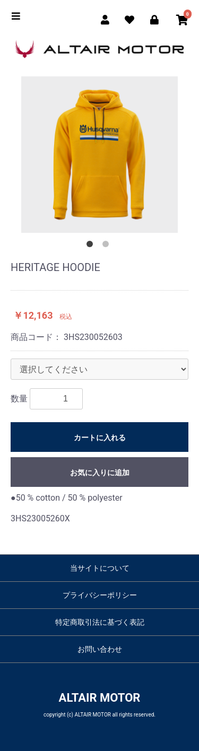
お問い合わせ (99, 649)
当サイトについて (99, 568)
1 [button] (91, 246)
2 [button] (107, 246)
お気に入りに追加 (99, 472)
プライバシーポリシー (100, 595)
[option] (99, 154)
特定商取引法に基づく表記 (99, 622)
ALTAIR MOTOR (100, 697)
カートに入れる (100, 437)
